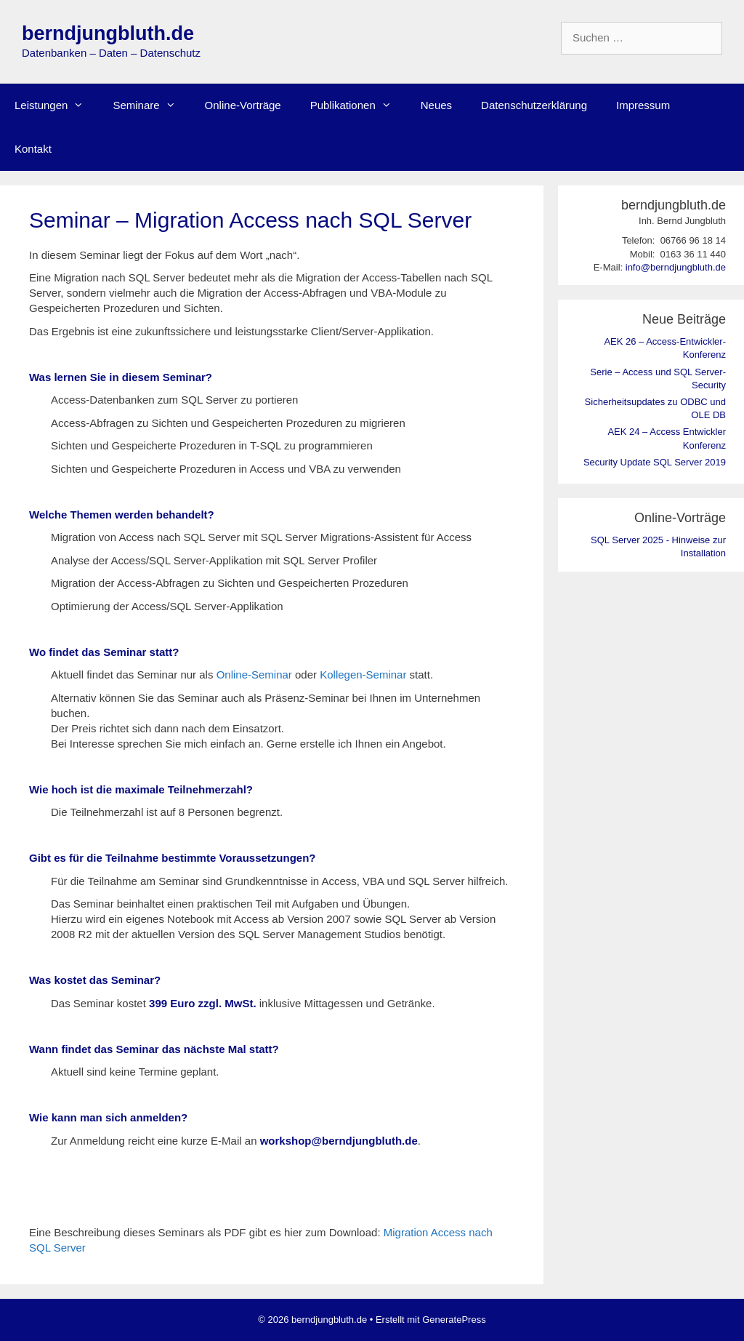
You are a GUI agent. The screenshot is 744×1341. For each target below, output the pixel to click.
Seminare (151, 105)
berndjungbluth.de (108, 33)
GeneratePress (453, 1319)
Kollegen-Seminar (363, 674)
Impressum (643, 105)
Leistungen (56, 105)
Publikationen (358, 105)
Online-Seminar (254, 674)
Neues (436, 105)
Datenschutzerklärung (534, 105)
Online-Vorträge (243, 105)
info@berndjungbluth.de (676, 267)
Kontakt (33, 149)
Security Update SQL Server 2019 (654, 462)
